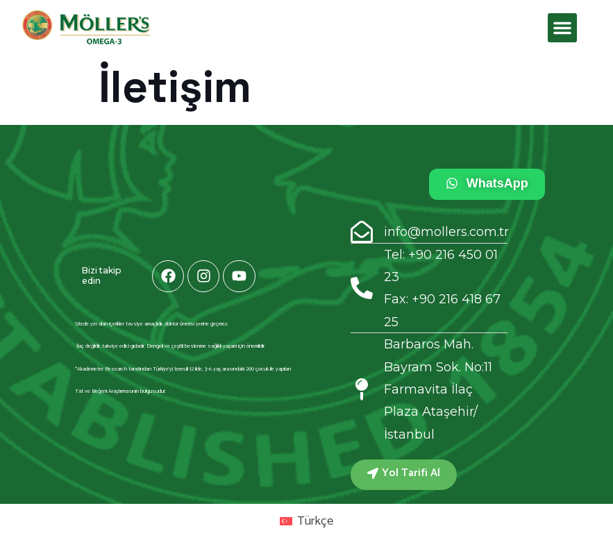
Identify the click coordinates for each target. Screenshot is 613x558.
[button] (562, 27)
